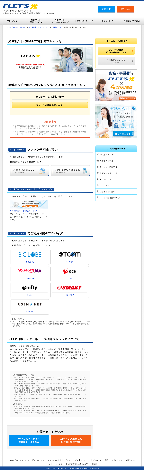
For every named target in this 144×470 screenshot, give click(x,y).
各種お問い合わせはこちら (116, 61)
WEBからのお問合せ (28, 440)
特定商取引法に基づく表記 (78, 464)
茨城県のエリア (57, 27)
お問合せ (106, 9)
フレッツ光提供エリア (127, 460)
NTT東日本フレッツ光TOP (16, 27)
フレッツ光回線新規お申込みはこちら (116, 51)
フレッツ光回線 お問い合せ (49, 105)
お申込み (125, 9)
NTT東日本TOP (107, 155)
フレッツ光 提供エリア (110, 198)
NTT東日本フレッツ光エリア (39, 27)
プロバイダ (104, 185)
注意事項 (93, 464)
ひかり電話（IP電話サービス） (24, 211)
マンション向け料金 (108, 167)
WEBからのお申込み (71, 440)
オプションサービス (108, 173)
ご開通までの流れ (107, 191)
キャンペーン (105, 179)
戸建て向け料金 (106, 161)
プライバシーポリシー (57, 464)
